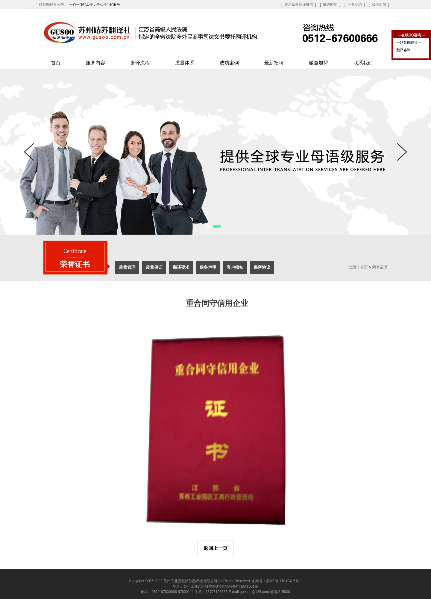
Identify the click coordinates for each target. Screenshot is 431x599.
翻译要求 (181, 267)
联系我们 (363, 62)
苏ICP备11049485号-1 (284, 581)
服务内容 (95, 62)
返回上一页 (215, 548)
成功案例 (229, 62)
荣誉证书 (380, 267)
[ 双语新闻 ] (379, 4)
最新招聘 (273, 62)
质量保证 (154, 267)
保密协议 (262, 267)
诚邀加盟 (318, 62)
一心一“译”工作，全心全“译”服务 (94, 4)
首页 (55, 62)
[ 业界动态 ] (355, 4)
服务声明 (208, 267)
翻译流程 (140, 62)
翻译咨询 (403, 50)
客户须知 (235, 267)
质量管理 (127, 267)
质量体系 (184, 62)
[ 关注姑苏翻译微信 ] (298, 4)
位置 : (354, 267)
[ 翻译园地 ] (330, 4)
